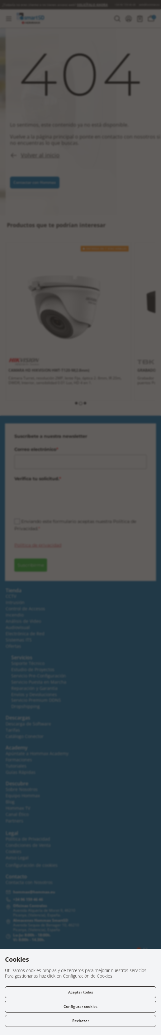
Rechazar (80, 1020)
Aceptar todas (80, 992)
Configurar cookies (80, 1006)
